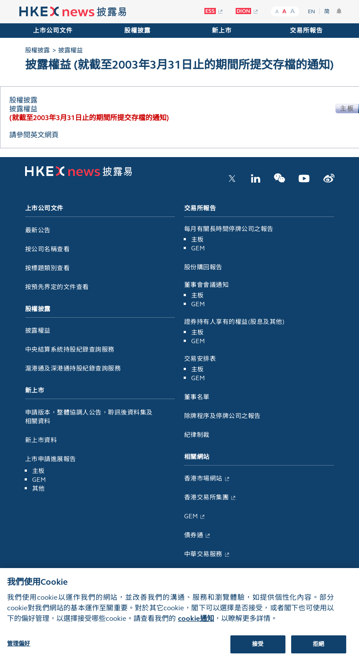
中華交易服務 (203, 554)
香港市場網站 (203, 478)
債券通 (194, 535)
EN (311, 11)
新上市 (222, 30)
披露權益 (38, 330)
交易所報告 (306, 30)
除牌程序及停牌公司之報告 (222, 416)
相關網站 (197, 457)
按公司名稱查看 (47, 249)
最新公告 (38, 230)
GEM (39, 480)
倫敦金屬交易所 (206, 573)
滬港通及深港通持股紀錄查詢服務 (73, 368)
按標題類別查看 (47, 268)
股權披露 (137, 30)
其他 (38, 488)
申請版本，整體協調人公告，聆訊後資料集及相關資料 (89, 417)
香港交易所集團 (206, 497)
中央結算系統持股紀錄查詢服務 (70, 349)
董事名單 (197, 397)
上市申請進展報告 (50, 459)
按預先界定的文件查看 (57, 287)
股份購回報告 (203, 267)
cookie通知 (196, 627)
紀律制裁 (197, 435)
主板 (38, 471)
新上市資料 (41, 440)
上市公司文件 (53, 30)
